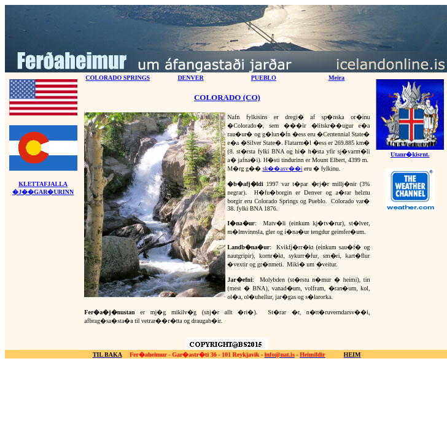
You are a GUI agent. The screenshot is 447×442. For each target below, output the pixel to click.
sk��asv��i (282, 168)
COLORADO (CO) (227, 97)
